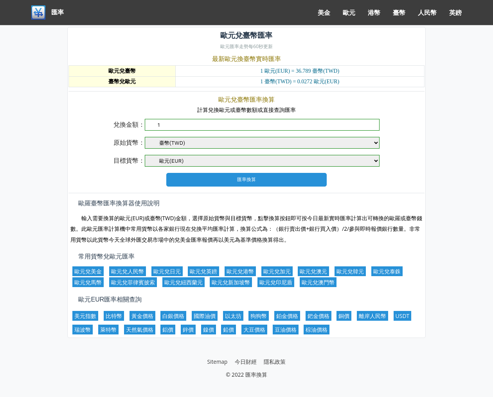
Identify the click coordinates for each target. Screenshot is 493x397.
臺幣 (399, 12)
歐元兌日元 (167, 271)
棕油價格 (316, 329)
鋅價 (188, 329)
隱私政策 (275, 361)
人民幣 (427, 12)
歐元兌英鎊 (203, 271)
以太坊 (233, 316)
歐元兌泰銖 (387, 271)
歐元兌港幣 (240, 271)
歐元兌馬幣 (88, 282)
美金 (324, 12)
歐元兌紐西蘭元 (183, 282)
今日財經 (246, 361)
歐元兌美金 (88, 271)
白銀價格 (173, 316)
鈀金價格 (318, 316)
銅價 (343, 316)
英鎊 (455, 12)
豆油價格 (286, 329)
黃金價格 (142, 316)
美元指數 (85, 316)
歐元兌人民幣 (127, 271)
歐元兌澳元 (313, 271)
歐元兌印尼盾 (275, 282)
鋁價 (167, 329)
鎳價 (208, 329)
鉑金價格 (287, 316)
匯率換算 (256, 374)
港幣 (374, 12)
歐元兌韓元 (350, 271)
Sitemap (217, 361)
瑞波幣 (82, 329)
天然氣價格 (139, 329)
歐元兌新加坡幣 (231, 282)
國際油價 (205, 316)
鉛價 (228, 329)
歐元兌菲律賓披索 (133, 282)
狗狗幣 (258, 316)
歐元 (349, 12)
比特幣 (114, 316)
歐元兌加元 (277, 271)
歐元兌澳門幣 (318, 282)
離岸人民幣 (372, 316)
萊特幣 (108, 329)
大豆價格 (254, 329)
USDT (403, 316)
